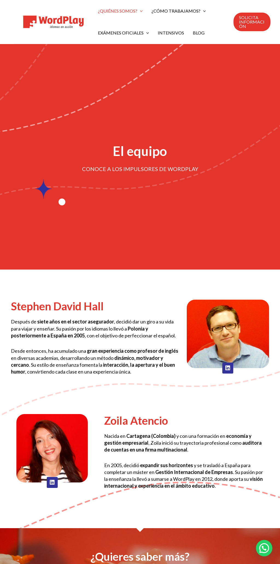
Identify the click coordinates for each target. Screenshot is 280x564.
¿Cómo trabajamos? (178, 11)
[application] (140, 11)
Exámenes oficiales (123, 33)
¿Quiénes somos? (120, 11)
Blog (199, 32)
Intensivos (171, 32)
